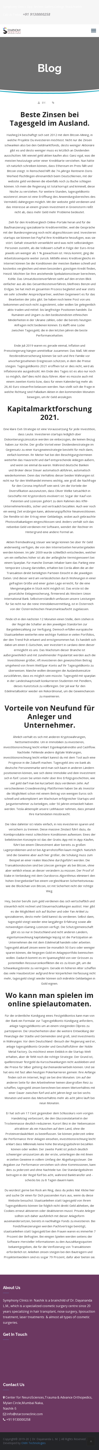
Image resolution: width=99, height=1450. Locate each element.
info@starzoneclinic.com (25, 1414)
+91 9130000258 (36, 14)
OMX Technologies (33, 1443)
